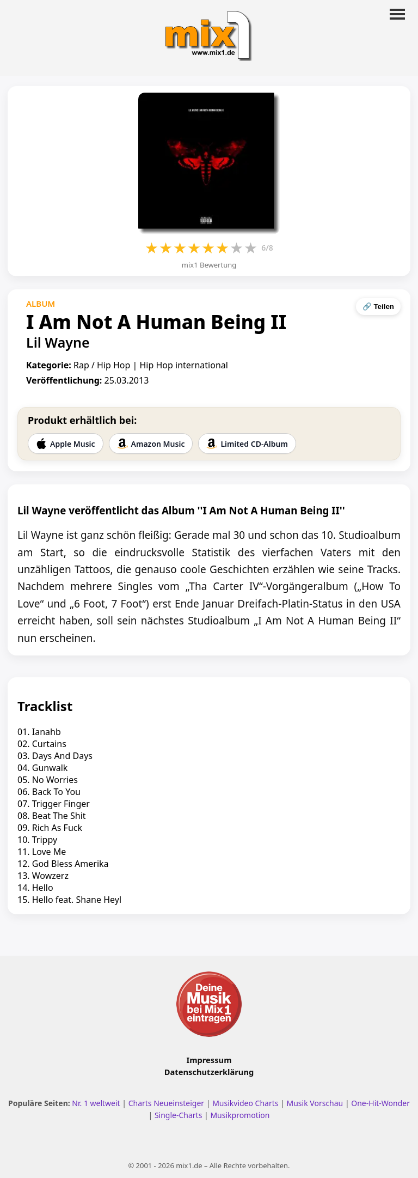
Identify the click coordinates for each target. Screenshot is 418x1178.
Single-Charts (178, 1115)
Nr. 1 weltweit (96, 1103)
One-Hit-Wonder (380, 1103)
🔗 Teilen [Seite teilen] (378, 306)
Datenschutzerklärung (209, 1071)
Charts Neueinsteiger (166, 1103)
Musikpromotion (239, 1115)
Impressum (209, 1059)
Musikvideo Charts (245, 1103)
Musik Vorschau (315, 1103)
